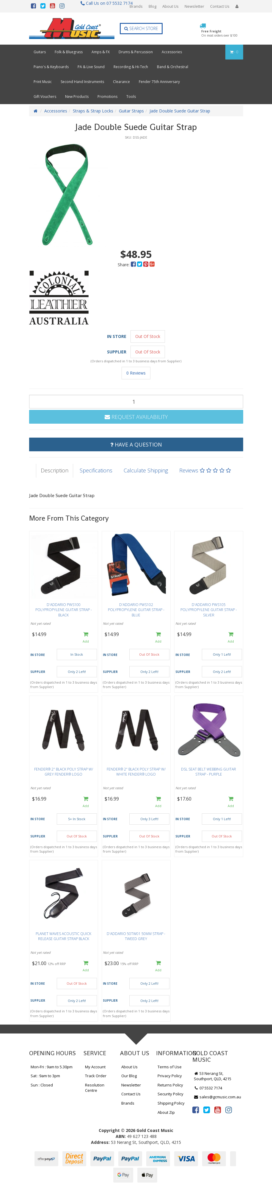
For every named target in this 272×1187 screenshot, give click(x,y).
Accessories (172, 51)
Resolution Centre (94, 1087)
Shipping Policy (171, 1103)
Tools (131, 96)
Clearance (121, 81)
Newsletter (194, 6)
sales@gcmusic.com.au (217, 1097)
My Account (95, 1066)
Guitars (40, 51)
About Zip (166, 1112)
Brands (136, 6)
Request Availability (136, 416)
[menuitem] (134, 264)
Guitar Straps (131, 111)
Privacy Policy (170, 1075)
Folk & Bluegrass (69, 51)
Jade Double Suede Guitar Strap (180, 111)
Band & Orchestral (172, 66)
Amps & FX (101, 51)
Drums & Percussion (136, 51)
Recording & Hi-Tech (131, 66)
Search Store (141, 28)
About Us (170, 6)
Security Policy (170, 1094)
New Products (77, 96)
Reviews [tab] (205, 470)
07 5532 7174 (208, 1088)
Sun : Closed (42, 1085)
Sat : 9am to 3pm (45, 1075)
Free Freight (219, 33)
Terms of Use (170, 1066)
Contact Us (219, 6)
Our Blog (129, 1075)
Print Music (43, 81)
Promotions (107, 96)
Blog (152, 6)
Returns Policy (170, 1085)
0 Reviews (136, 373)
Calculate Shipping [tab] (146, 470)
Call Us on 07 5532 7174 (104, 3)
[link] (195, 1109)
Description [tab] (54, 470)
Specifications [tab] (96, 470)
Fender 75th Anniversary (159, 81)
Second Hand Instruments (82, 81)
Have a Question (136, 444)
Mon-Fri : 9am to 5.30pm (52, 1066)
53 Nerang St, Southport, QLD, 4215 (212, 1076)
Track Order (95, 1075)
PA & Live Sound (91, 66)
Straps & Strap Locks (93, 111)
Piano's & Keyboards (51, 66)
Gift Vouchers (45, 96)
